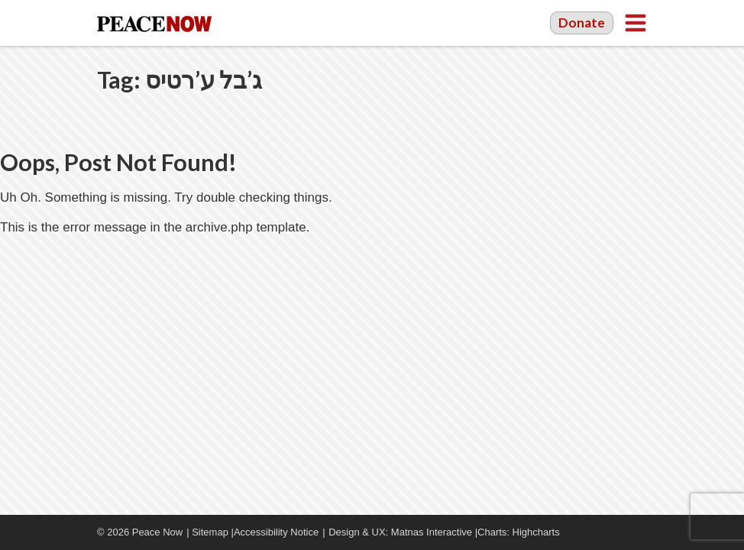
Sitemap (210, 532)
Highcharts (536, 532)
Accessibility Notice (276, 532)
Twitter (639, 532)
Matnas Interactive (431, 532)
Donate (581, 23)
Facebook (593, 532)
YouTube (616, 532)
